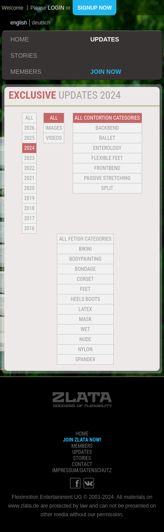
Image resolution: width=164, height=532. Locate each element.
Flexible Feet (107, 158)
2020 (29, 188)
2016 (29, 228)
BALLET (107, 138)
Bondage (85, 269)
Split (107, 188)
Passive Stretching (107, 178)
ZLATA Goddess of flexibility (82, 399)
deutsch (41, 23)
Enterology (107, 148)
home (19, 39)
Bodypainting (85, 259)
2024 (29, 148)
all (29, 118)
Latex (85, 309)
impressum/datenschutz (82, 470)
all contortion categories (107, 118)
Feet (85, 289)
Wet (85, 329)
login (56, 8)
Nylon (85, 349)
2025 (29, 138)
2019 (29, 198)
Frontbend (107, 168)
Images (53, 128)
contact (82, 464)
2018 (29, 208)
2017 (29, 218)
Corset (85, 279)
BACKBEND (107, 128)
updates (105, 39)
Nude (85, 339)
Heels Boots (85, 299)
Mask (85, 319)
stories (23, 55)
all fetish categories (85, 239)
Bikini (85, 249)
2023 (29, 158)
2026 (29, 128)
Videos (54, 138)
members (26, 71)
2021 (29, 178)
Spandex (85, 359)
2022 (29, 168)
